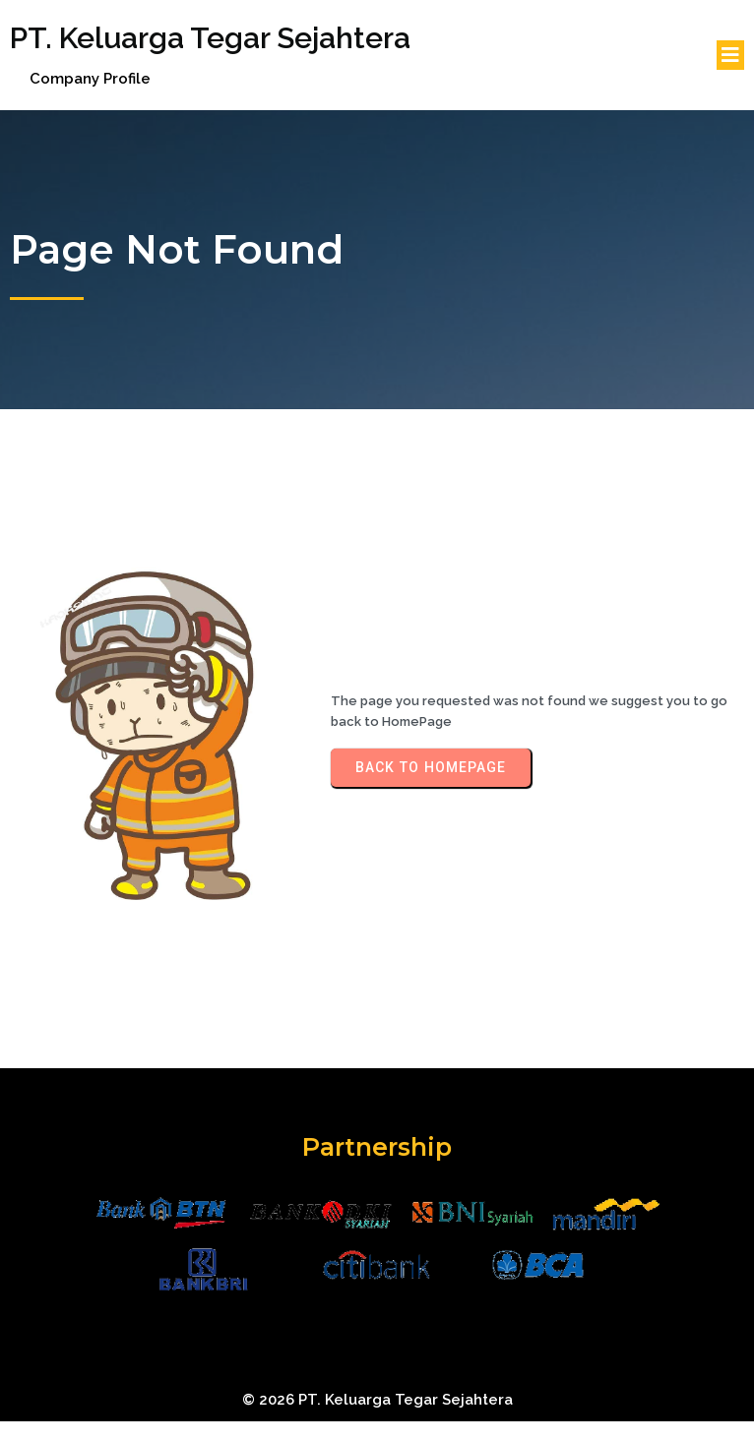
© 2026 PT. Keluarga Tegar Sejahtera (377, 1400)
